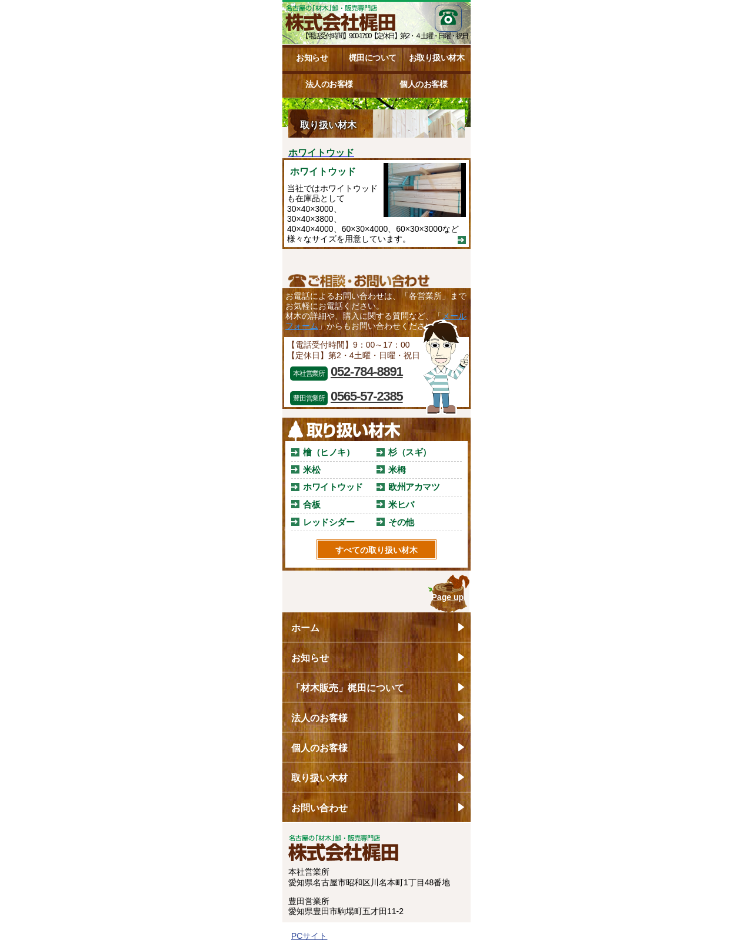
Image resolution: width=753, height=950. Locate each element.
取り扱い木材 (319, 778)
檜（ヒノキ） (328, 452)
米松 (311, 470)
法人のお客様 (329, 84)
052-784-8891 (367, 371)
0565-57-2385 (367, 396)
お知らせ (312, 57)
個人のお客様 (423, 84)
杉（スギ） (409, 452)
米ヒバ (401, 504)
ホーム (305, 628)
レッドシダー (328, 522)
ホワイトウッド (333, 487)
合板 (311, 504)
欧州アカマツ (413, 487)
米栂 (396, 470)
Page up (448, 597)
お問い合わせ (319, 808)
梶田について (373, 57)
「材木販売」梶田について (347, 688)
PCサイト (309, 936)
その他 (401, 522)
